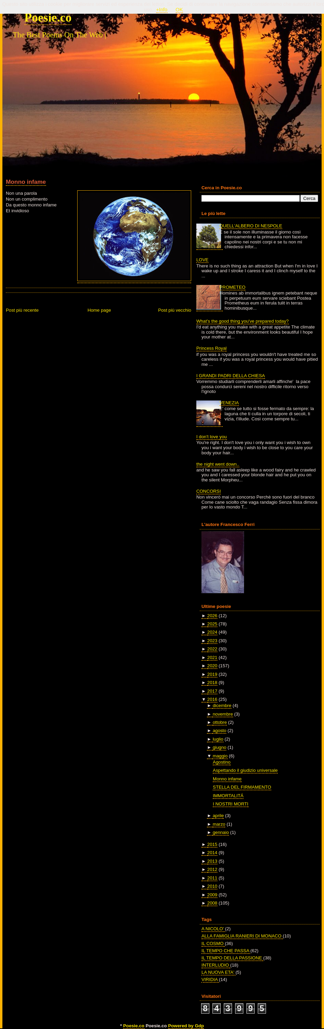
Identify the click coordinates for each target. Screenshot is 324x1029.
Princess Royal (211, 348)
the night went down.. (217, 464)
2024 (212, 632)
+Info (161, 9)
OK (179, 9)
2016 (212, 699)
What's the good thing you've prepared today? (242, 321)
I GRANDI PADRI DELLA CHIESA (230, 375)
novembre (223, 714)
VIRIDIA (210, 979)
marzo (219, 824)
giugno (220, 747)
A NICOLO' (213, 928)
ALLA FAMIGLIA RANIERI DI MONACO (242, 935)
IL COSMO (213, 943)
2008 (212, 903)
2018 (212, 682)
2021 (212, 657)
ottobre (220, 722)
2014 (212, 852)
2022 (212, 648)
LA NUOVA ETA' (218, 972)
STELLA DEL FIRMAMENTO (242, 787)
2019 (212, 674)
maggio (220, 755)
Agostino (222, 762)
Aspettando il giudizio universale (245, 770)
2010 (212, 886)
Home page (99, 310)
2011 (212, 878)
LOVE (202, 259)
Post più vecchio (174, 310)
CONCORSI (208, 491)
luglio (218, 739)
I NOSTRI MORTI (230, 803)
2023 (212, 640)
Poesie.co (47, 17)
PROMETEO (232, 287)
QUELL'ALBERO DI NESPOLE (250, 225)
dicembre (222, 705)
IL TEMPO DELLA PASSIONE (232, 957)
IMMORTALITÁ (228, 795)
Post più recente (22, 310)
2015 (212, 844)
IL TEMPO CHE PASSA (225, 950)
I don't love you (211, 436)
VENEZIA (229, 402)
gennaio (221, 832)
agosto (220, 730)
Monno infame (26, 181)
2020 (212, 665)
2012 (212, 869)
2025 (212, 623)
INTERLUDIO (215, 965)
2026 (212, 615)
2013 (212, 861)
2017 (212, 691)
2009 (212, 894)
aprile (218, 815)
